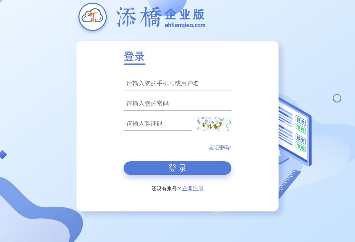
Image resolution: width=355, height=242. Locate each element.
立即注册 (192, 188)
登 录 (177, 168)
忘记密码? (220, 147)
